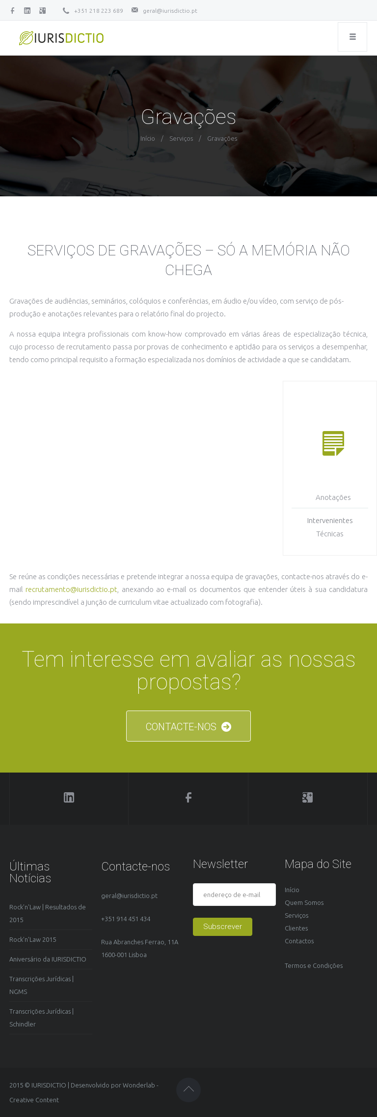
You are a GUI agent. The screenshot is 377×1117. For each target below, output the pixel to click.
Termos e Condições (314, 965)
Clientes (296, 928)
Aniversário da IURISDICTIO (47, 959)
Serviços (181, 138)
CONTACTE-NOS (188, 727)
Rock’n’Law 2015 (32, 939)
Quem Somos (304, 902)
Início (147, 138)
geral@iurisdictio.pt (170, 10)
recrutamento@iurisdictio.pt (71, 589)
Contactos (299, 940)
